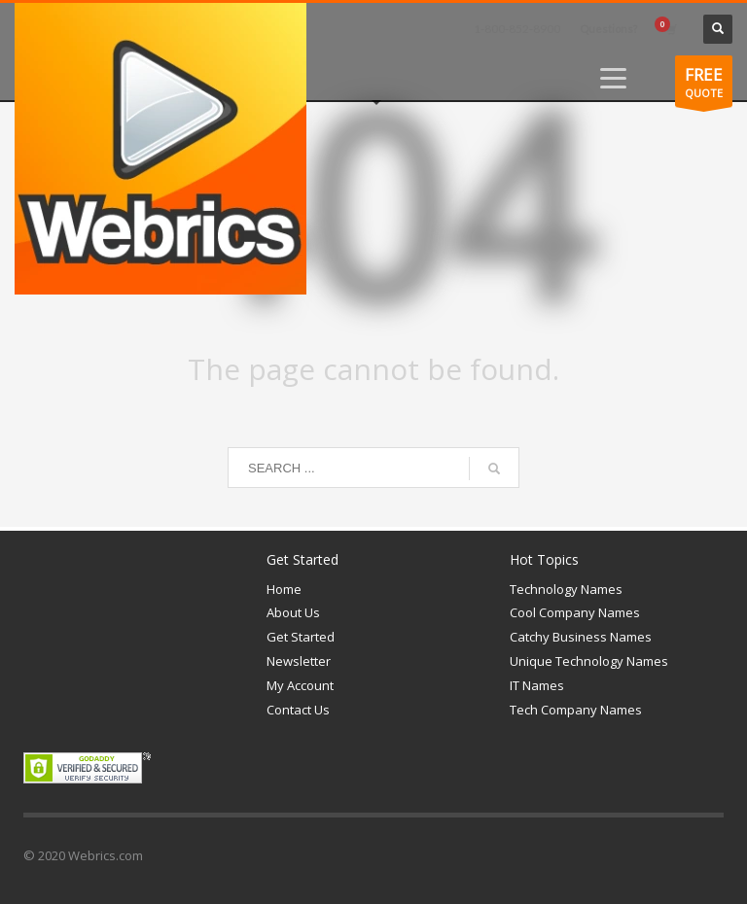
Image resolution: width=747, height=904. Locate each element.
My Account (300, 685)
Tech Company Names (576, 709)
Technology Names (566, 589)
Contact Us (298, 709)
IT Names (537, 685)
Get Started (301, 636)
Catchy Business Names (581, 636)
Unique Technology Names (589, 661)
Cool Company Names (575, 612)
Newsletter (299, 661)
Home (284, 589)
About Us (293, 612)
